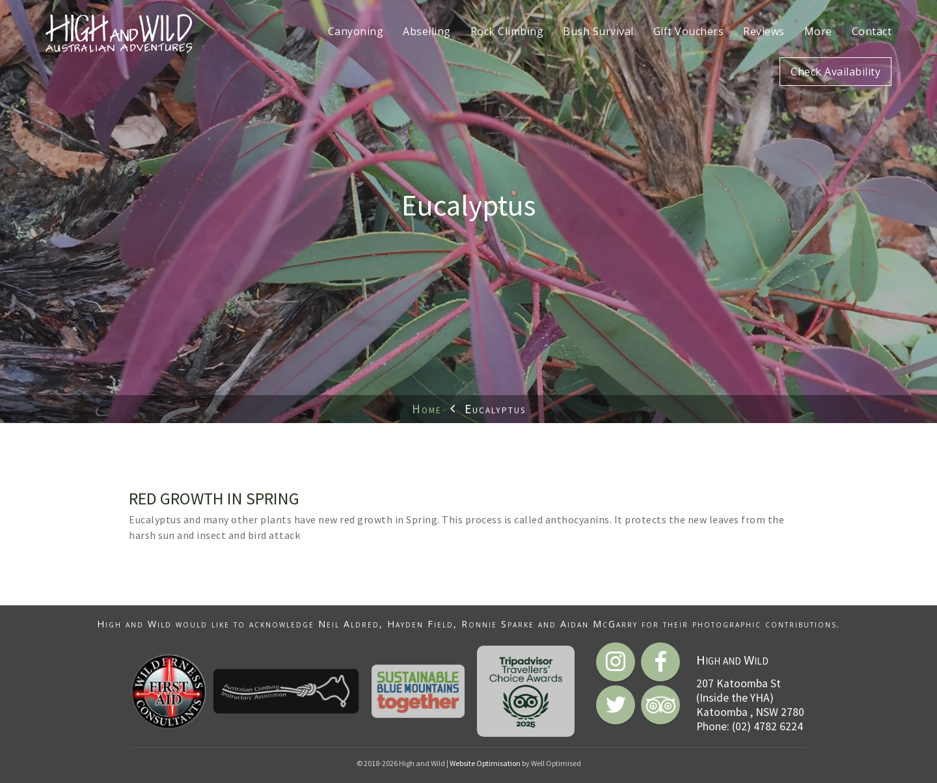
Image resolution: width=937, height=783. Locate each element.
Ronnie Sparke (497, 624)
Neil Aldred (348, 624)
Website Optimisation (485, 763)
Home (427, 409)
